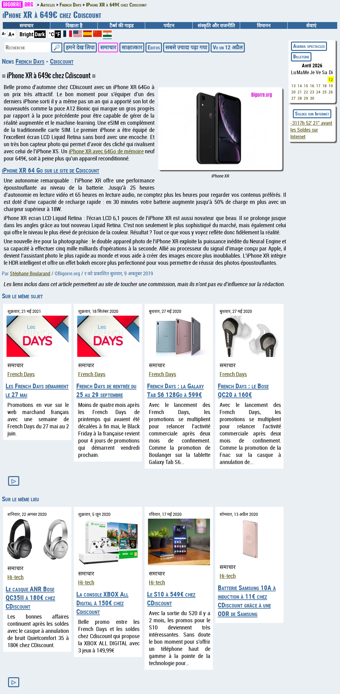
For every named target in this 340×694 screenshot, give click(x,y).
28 (300, 98)
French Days (30, 61)
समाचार (26, 25)
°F (57, 34)
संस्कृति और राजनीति (216, 25)
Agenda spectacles (309, 46)
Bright (27, 34)
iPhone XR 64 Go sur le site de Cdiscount (50, 170)
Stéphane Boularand (30, 273)
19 (331, 85)
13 (293, 85)
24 (318, 92)
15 (306, 85)
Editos (154, 47)
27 (293, 98)
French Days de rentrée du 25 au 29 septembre (106, 390)
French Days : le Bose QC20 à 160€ (243, 390)
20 (293, 92)
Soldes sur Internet (312, 113)
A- (4, 33)
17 (318, 85)
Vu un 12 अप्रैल (228, 47)
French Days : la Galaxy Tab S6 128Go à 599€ (175, 390)
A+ (11, 34)
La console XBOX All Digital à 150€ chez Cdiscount (102, 603)
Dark (40, 34)
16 (312, 85)
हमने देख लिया (80, 47)
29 (306, 98)
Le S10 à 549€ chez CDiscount (171, 598)
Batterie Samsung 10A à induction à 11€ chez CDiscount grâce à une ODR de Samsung (247, 600)
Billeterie (301, 56)
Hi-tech (15, 577)
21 (300, 92)
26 (331, 92)
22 (306, 92)
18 (324, 85)
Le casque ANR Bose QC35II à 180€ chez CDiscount (30, 597)
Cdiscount (62, 61)
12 (331, 79)
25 (324, 92)
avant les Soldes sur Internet (311, 129)
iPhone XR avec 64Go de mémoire (106, 151)
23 (312, 92)
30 (312, 98)
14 (300, 85)
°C (51, 34)
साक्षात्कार (132, 47)
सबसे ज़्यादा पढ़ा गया (186, 47)
